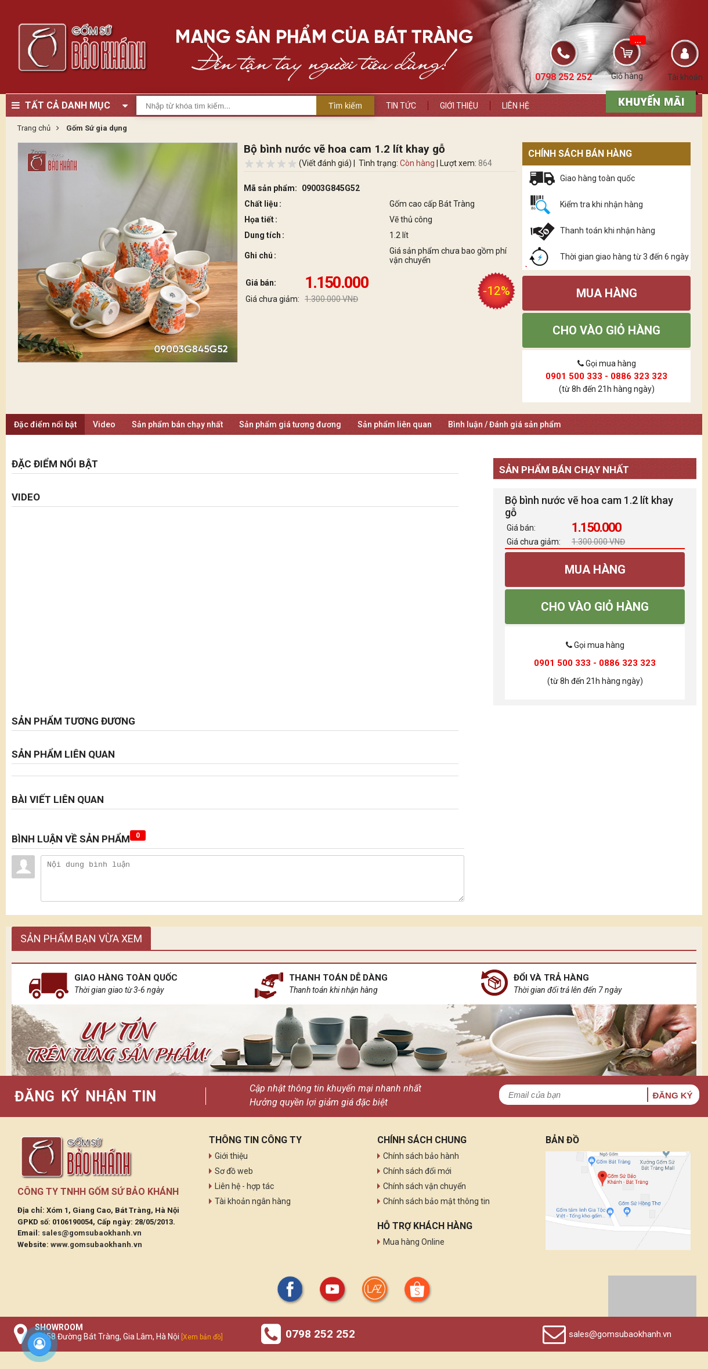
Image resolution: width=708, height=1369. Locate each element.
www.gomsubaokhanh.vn (96, 1244)
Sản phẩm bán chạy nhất (177, 424)
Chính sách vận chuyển (424, 1186)
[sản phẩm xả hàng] (649, 100)
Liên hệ (515, 105)
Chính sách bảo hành (421, 1156)
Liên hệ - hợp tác (244, 1186)
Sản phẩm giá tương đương (290, 424)
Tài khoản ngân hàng (253, 1201)
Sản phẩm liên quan (394, 424)
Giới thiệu (459, 105)
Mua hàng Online (414, 1241)
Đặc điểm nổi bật (45, 424)
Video (104, 424)
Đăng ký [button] (672, 1095)
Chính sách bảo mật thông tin (436, 1201)
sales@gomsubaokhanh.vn (92, 1233)
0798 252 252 (320, 1334)
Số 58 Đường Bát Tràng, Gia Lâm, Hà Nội (129, 1336)
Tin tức (401, 105)
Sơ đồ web (234, 1171)
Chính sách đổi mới (417, 1171)
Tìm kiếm (345, 105)
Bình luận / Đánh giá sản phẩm (504, 424)
